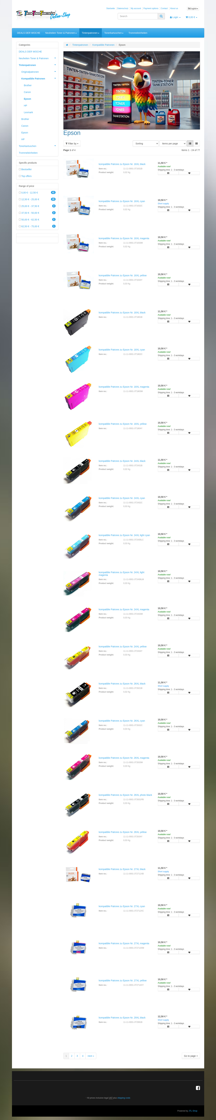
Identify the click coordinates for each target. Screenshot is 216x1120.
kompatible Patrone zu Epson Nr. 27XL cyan (122, 906)
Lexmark (28, 112)
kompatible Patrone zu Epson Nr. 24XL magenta (124, 609)
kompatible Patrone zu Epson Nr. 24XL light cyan (124, 535)
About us (174, 8)
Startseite (110, 8)
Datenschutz (122, 8)
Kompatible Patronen (39, 78)
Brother (28, 85)
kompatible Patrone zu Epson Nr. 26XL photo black (125, 795)
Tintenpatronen (90, 33)
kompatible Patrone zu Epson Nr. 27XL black (122, 869)
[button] (190, 143)
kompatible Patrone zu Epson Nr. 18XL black (122, 312)
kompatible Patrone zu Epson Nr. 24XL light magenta (121, 573)
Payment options (151, 8)
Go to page (191, 1056)
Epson (27, 98)
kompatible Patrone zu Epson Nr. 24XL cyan (122, 498)
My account (136, 8)
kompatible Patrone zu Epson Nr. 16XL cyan (122, 201)
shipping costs (123, 1098)
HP (25, 105)
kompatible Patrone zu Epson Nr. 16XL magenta (124, 238)
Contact (164, 8)
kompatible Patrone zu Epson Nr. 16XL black (122, 164)
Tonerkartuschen (114, 33)
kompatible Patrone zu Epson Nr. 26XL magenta (124, 758)
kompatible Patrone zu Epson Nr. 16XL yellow (123, 275)
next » (91, 1056)
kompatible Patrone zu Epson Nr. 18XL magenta (124, 386)
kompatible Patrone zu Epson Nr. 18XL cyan (122, 349)
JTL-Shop (193, 1111)
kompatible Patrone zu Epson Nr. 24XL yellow (123, 646)
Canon (27, 92)
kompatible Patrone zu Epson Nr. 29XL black (122, 1017)
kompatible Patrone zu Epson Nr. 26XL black (122, 683)
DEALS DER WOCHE (28, 33)
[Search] (138, 16)
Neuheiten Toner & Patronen (61, 33)
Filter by (72, 143)
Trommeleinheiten (137, 33)
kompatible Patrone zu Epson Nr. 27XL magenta (124, 943)
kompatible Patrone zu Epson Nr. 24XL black (122, 461)
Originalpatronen (39, 71)
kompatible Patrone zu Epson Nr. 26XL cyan (122, 720)
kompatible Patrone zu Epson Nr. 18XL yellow (123, 424)
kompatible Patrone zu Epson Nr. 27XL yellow (123, 980)
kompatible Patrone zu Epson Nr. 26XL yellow (123, 832)
